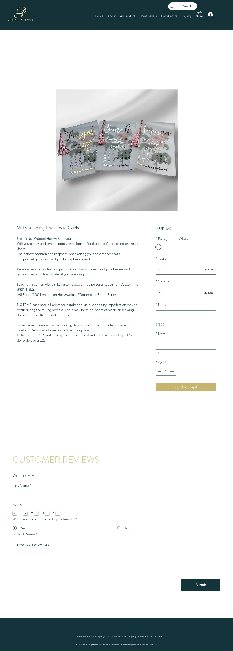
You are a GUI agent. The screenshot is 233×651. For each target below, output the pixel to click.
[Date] (186, 344)
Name (162, 305)
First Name (21, 485)
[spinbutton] (165, 371)
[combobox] (186, 269)
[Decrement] (172, 371)
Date (161, 333)
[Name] (186, 315)
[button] (199, 14)
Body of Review (24, 534)
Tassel (161, 258)
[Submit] (200, 585)
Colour (162, 281)
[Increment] (159, 371)
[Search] (189, 6)
